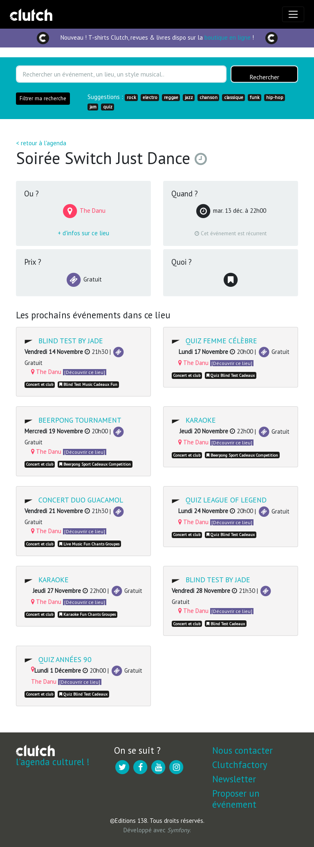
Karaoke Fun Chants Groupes (87, 614)
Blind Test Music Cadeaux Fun (88, 384)
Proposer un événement (236, 798)
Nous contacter (242, 750)
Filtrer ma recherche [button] (43, 98)
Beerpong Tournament (79, 420)
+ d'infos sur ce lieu (83, 233)
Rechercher (264, 77)
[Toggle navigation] (293, 14)
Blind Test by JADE (70, 340)
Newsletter (234, 779)
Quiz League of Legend (226, 500)
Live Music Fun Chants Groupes (89, 544)
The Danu (46, 372)
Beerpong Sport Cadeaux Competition (95, 464)
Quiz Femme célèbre (221, 340)
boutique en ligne (227, 37)
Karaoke (201, 420)
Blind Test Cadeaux (225, 623)
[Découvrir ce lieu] (84, 372)
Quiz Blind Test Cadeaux (230, 375)
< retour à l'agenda (41, 143)
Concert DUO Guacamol (80, 500)
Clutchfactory (239, 764)
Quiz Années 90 (65, 659)
